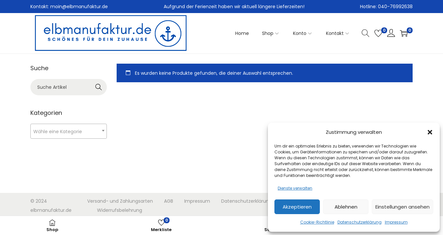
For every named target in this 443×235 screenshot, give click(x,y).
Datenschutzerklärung (359, 222)
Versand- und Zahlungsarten (120, 201)
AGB (168, 201)
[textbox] (69, 131)
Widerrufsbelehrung (119, 210)
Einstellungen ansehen (402, 206)
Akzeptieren (297, 206)
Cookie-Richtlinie (317, 222)
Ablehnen (346, 206)
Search (99, 87)
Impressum (396, 222)
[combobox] (68, 131)
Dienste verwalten (295, 188)
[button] (430, 132)
